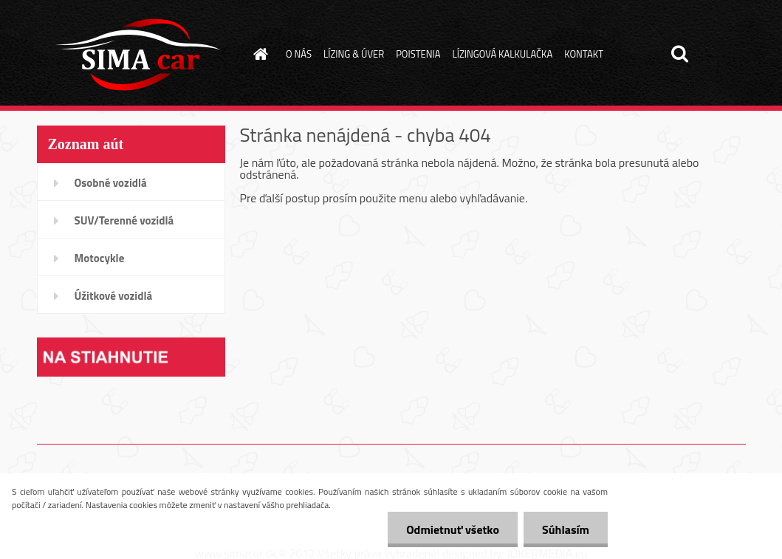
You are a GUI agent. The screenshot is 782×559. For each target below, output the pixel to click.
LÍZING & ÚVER (353, 54)
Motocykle (100, 258)
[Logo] (138, 55)
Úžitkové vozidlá (114, 295)
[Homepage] (257, 54)
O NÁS (299, 54)
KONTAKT (583, 54)
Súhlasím (565, 529)
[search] (679, 54)
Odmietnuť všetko (452, 529)
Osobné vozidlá (111, 182)
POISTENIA (418, 54)
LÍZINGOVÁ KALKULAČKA (502, 54)
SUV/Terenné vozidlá (124, 220)
